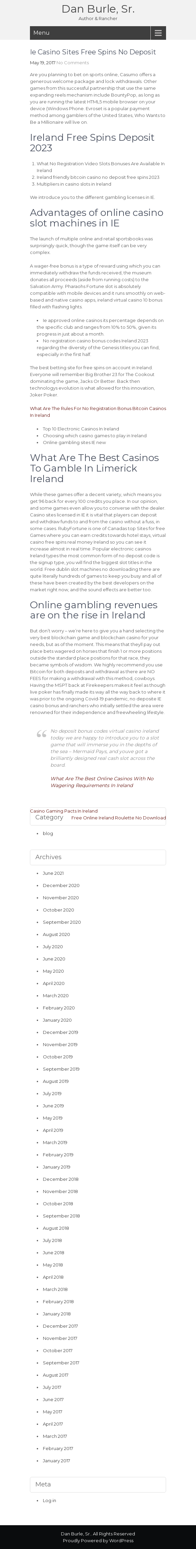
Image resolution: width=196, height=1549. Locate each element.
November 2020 (61, 897)
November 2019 (60, 1044)
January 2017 (56, 1460)
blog (48, 833)
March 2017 (55, 1436)
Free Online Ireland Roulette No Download (118, 817)
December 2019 (60, 1032)
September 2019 (61, 1069)
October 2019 (58, 1056)
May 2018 (53, 1264)
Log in (49, 1500)
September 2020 (62, 922)
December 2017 (60, 1326)
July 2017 (52, 1387)
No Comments (72, 62)
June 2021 (53, 873)
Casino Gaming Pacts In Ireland (64, 811)
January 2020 (57, 1020)
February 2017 (58, 1448)
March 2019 (55, 1142)
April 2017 (53, 1424)
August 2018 (56, 1228)
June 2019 (53, 1105)
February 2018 (58, 1301)
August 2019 (56, 1081)
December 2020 (61, 885)
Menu (41, 33)
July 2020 (53, 946)
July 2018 (52, 1240)
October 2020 (58, 910)
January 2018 (57, 1313)
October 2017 (57, 1350)
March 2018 (55, 1289)
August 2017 (55, 1375)
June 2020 (54, 958)
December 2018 (61, 1179)
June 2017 (53, 1399)
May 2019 (53, 1118)
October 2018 (58, 1203)
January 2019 (56, 1167)
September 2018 (61, 1216)
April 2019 (53, 1130)
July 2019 (52, 1093)
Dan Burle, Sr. (98, 8)
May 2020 (53, 971)
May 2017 (52, 1411)
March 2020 (56, 995)
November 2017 (60, 1338)
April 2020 (54, 983)
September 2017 (61, 1362)
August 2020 (56, 934)
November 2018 (60, 1191)
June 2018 (53, 1252)
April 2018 (53, 1277)
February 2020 (59, 1007)
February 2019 (58, 1154)
